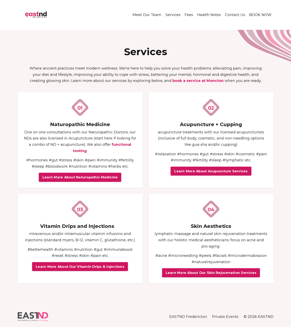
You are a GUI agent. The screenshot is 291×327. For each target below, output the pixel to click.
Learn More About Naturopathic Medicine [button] (80, 177)
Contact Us (235, 15)
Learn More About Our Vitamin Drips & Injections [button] (80, 267)
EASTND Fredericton (188, 317)
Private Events (225, 317)
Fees (189, 15)
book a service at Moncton (198, 80)
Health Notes (209, 15)
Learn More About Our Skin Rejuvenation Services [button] (211, 273)
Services (173, 15)
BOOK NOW (260, 15)
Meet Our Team (147, 15)
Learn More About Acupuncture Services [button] (211, 171)
